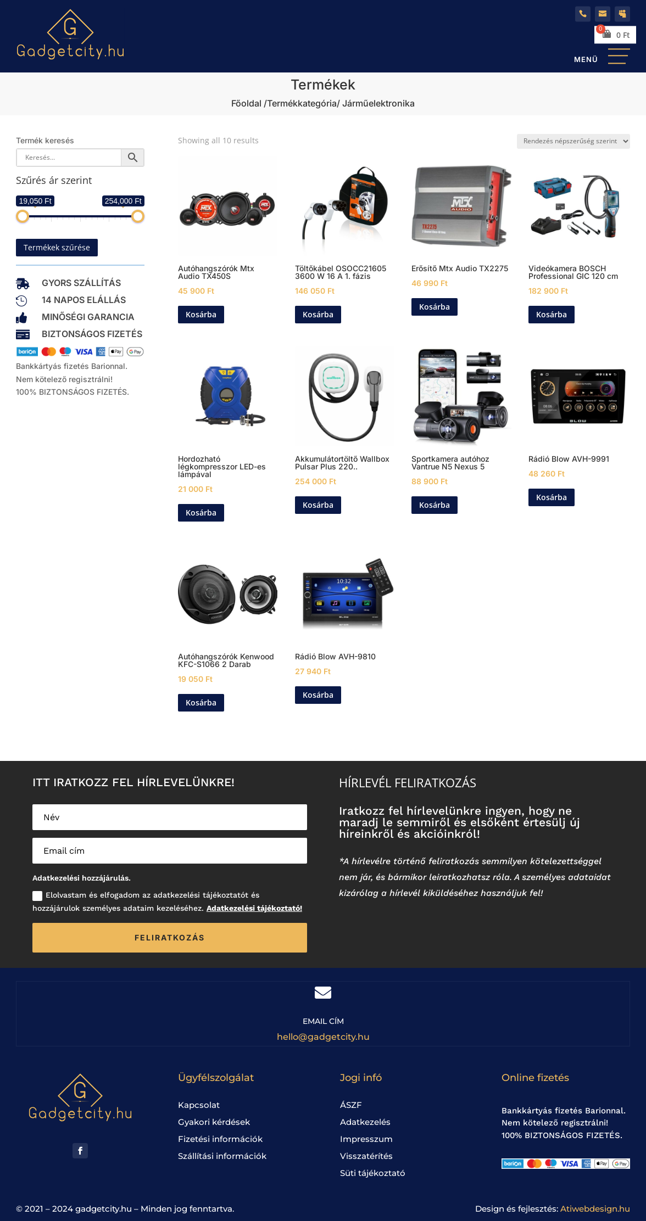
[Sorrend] (573, 141)
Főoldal (246, 103)
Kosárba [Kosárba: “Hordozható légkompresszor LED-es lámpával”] (201, 512)
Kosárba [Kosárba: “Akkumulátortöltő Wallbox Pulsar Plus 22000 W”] (318, 505)
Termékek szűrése (57, 247)
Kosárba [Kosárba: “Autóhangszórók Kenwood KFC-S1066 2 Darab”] (201, 702)
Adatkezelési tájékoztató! (254, 908)
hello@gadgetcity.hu (323, 1037)
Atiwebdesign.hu (595, 1208)
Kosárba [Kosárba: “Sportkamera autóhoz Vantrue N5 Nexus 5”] (434, 505)
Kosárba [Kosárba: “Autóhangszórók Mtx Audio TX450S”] (201, 314)
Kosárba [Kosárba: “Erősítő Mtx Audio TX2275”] (434, 306)
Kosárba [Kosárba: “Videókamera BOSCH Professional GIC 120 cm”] (551, 314)
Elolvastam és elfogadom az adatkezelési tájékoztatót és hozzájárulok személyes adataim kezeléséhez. (167, 901)
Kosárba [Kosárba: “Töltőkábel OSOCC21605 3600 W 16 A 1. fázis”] (318, 314)
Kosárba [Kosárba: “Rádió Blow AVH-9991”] (551, 497)
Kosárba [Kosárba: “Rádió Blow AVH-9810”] (318, 695)
